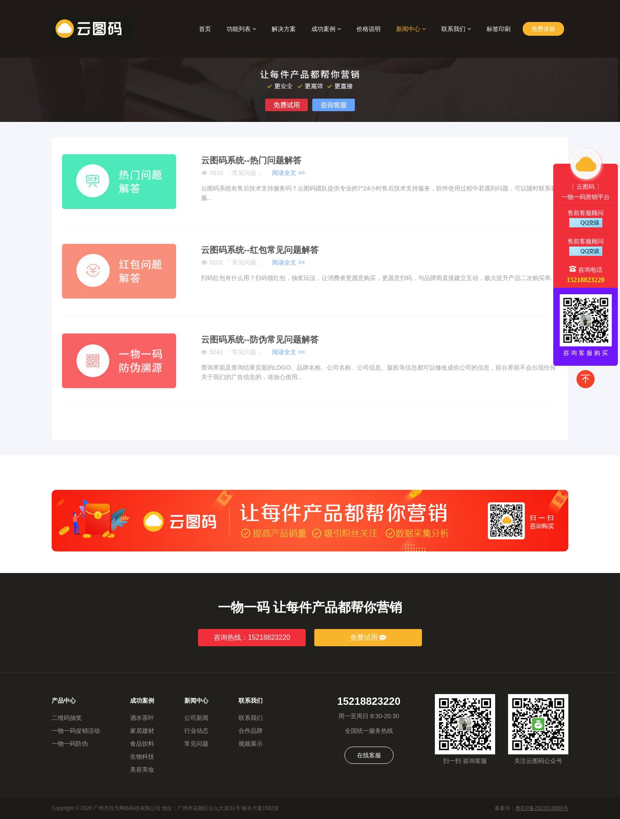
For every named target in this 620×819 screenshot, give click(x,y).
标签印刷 (499, 28)
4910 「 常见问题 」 (253, 172)
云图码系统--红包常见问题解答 (260, 250)
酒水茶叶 (142, 717)
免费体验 (543, 28)
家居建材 (142, 730)
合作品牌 (251, 730)
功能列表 (241, 28)
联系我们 (456, 28)
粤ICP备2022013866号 (541, 808)
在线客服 (369, 755)
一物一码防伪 (70, 743)
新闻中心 (411, 28)
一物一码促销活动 (76, 730)
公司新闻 (196, 717)
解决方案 (284, 28)
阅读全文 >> (288, 172)
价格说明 (368, 28)
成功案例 (326, 28)
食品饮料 (142, 743)
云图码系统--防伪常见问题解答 (260, 339)
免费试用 (368, 637)
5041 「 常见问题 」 (253, 352)
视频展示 (251, 743)
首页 (205, 28)
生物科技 (142, 756)
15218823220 (585, 279)
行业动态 (196, 730)
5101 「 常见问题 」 (253, 262)
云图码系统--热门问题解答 (251, 160)
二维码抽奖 (67, 717)
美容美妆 (142, 769)
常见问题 (196, 743)
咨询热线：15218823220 (252, 637)
